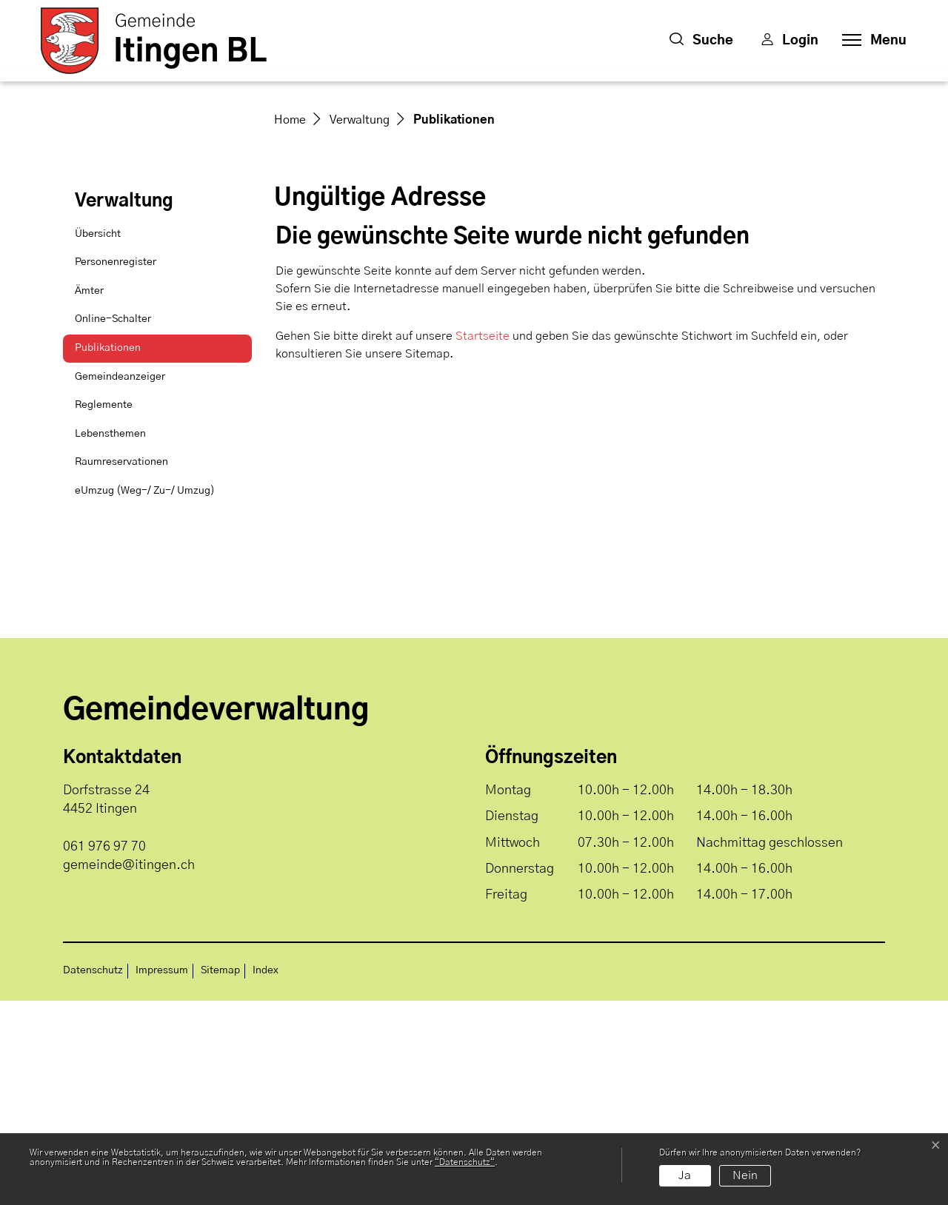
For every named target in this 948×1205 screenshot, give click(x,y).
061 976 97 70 (104, 1051)
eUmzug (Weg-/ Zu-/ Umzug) (145, 695)
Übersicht (98, 438)
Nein (745, 1175)
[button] (701, 41)
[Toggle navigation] (869, 41)
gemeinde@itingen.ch (129, 1069)
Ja (684, 1175)
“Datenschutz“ (465, 1162)
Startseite (482, 540)
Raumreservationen (121, 666)
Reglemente (104, 609)
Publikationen (112, 557)
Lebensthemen (110, 638)
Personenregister (115, 466)
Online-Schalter (113, 523)
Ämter (89, 495)
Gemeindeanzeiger (120, 581)
